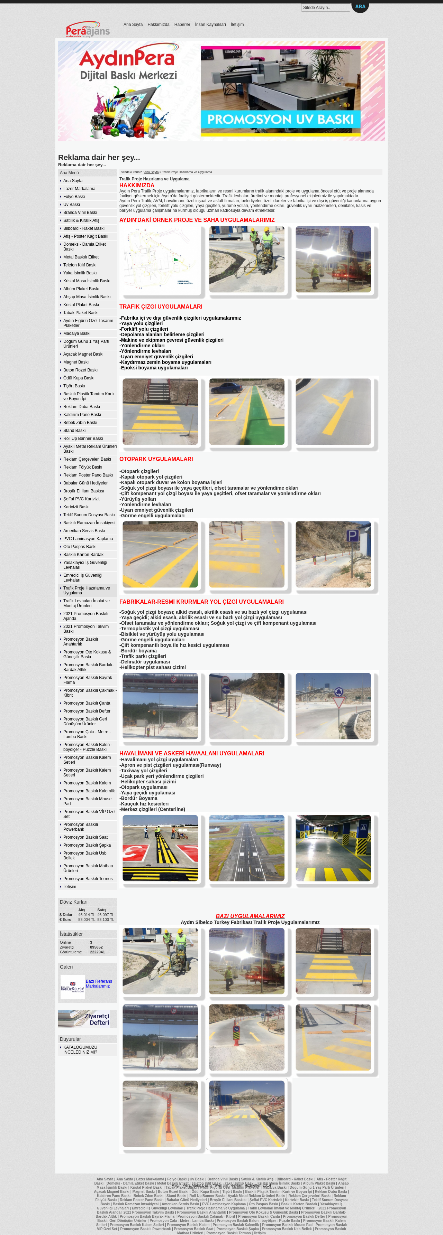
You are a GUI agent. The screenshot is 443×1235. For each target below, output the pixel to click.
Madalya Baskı (77, 333)
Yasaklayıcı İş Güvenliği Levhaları (85, 565)
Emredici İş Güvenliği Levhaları (82, 578)
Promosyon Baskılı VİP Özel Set (89, 814)
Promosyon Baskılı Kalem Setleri (87, 760)
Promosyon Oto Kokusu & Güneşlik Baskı (87, 654)
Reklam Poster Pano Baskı (88, 475)
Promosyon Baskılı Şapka (87, 845)
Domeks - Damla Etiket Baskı (84, 247)
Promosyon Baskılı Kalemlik (89, 791)
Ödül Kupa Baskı (78, 378)
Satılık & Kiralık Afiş (81, 220)
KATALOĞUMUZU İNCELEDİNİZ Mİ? (80, 1050)
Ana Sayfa (133, 24)
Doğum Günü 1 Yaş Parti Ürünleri (86, 344)
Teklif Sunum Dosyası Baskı (89, 514)
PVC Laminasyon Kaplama (88, 538)
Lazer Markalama (79, 188)
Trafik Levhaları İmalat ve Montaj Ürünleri (86, 603)
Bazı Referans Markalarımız (86, 981)
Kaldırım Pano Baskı (82, 414)
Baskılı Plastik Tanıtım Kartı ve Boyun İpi (88, 396)
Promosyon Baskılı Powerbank (80, 827)
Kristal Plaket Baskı (81, 304)
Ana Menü (69, 172)
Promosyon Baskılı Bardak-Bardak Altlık (88, 667)
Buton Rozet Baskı (80, 370)
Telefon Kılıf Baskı (80, 265)
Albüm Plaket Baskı (81, 288)
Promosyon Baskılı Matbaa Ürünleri (88, 868)
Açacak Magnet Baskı (83, 354)
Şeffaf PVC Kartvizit (81, 499)
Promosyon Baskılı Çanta (86, 703)
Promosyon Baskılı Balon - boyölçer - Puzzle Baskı (87, 747)
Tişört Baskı (74, 386)
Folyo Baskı (74, 196)
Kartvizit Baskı (76, 507)
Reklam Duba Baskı (81, 406)
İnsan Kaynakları (210, 24)
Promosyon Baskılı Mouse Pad (87, 801)
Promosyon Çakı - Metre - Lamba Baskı (87, 734)
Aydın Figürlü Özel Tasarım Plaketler (88, 323)
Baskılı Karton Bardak (83, 554)
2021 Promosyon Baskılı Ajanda (85, 616)
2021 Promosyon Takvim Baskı (86, 629)
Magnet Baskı (76, 362)
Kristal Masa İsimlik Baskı (86, 281)
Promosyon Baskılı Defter (86, 711)
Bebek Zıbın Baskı (80, 422)
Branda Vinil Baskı (80, 212)
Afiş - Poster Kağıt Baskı (85, 236)
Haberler (182, 24)
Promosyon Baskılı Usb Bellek (85, 855)
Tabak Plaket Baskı (81, 312)
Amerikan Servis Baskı (84, 530)
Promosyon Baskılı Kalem (87, 783)
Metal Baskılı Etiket (81, 257)
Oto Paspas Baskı (80, 546)
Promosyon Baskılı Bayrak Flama (87, 680)
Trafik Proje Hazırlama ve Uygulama (86, 590)
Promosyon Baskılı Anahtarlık (80, 642)
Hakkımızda (158, 24)
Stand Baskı (74, 430)
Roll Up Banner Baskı (83, 438)
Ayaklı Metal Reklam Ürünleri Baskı (90, 449)
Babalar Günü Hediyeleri (86, 483)
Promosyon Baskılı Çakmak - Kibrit (90, 693)
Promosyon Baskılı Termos (88, 878)
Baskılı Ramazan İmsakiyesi (89, 522)
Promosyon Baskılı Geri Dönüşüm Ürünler (85, 721)
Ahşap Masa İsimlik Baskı (87, 296)
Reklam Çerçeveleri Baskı (87, 459)
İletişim (237, 24)
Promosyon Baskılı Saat (85, 837)
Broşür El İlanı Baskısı (83, 491)
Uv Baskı (71, 204)
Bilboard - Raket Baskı (84, 228)
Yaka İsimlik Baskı (80, 273)
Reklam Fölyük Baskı (82, 467)
